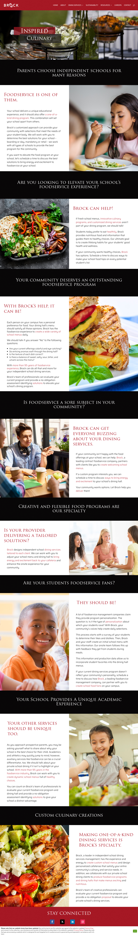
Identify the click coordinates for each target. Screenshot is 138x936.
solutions (38, 388)
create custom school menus (102, 866)
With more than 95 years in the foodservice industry (28, 775)
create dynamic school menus (23, 781)
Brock (125, 255)
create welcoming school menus (101, 469)
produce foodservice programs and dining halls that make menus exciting (101, 882)
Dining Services (74, 5)
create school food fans (88, 691)
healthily (111, 235)
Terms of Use (89, 928)
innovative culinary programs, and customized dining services (98, 223)
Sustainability (92, 5)
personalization (114, 626)
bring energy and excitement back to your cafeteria (33, 560)
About (63, 5)
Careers (118, 5)
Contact (127, 5)
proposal (106, 900)
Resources (105, 5)
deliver (79, 494)
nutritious (81, 887)
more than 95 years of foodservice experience (28, 371)
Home (55, 5)
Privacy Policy (78, 930)
